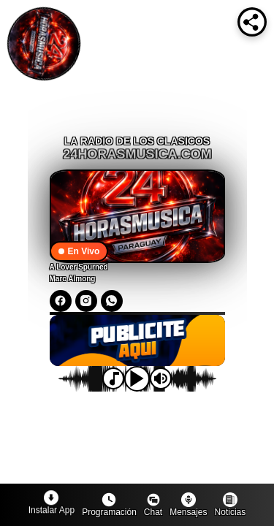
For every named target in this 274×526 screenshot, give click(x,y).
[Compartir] (252, 22)
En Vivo (79, 251)
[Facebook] (61, 301)
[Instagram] (86, 301)
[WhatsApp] (112, 301)
